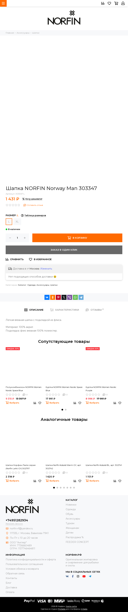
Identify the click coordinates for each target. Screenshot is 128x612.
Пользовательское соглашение (24, 564)
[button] (62, 409)
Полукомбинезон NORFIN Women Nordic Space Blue (24, 389)
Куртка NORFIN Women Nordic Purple (101, 389)
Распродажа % (75, 537)
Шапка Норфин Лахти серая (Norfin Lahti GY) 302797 (21, 467)
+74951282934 (17, 520)
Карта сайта (71, 606)
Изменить (46, 268)
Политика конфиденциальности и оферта (31, 559)
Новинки (71, 504)
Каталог (22, 285)
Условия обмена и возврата (22, 568)
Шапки (54, 285)
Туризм (70, 523)
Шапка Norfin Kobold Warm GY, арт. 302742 (63, 467)
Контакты (11, 578)
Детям (69, 532)
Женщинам (72, 528)
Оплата (10, 592)
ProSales (62, 609)
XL (17, 221)
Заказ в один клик (64, 249)
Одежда (31, 285)
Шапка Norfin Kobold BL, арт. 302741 (104, 465)
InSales (84, 609)
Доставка (11, 587)
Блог (8, 582)
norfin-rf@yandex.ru (21, 528)
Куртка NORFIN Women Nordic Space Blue (64, 389)
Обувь (69, 514)
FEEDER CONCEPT (77, 542)
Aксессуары (42, 285)
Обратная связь (15, 573)
